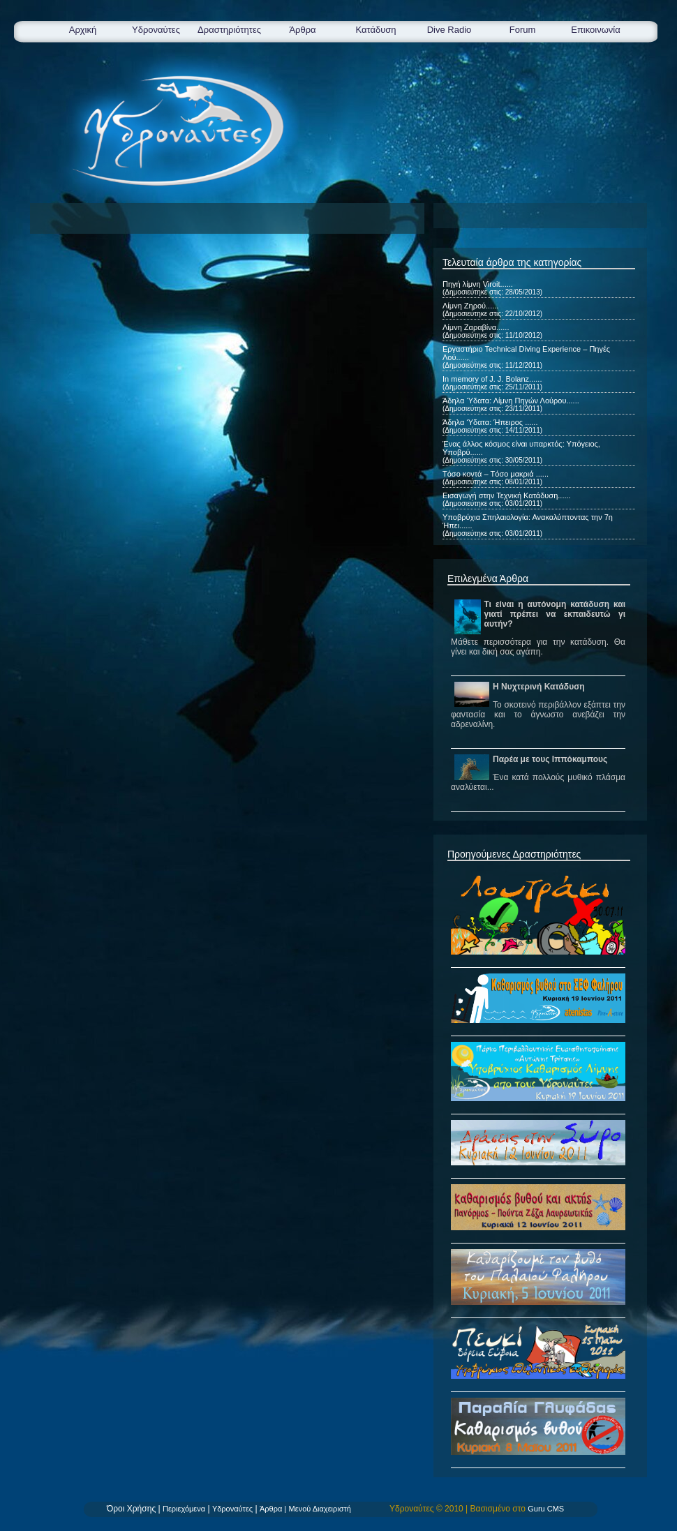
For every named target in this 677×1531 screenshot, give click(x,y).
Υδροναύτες (156, 29)
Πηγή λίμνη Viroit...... (477, 284)
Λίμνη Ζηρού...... (470, 305)
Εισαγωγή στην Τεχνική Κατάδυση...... (506, 495)
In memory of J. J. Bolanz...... (492, 379)
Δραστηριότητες (229, 29)
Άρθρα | (273, 1508)
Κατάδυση (375, 29)
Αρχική (83, 29)
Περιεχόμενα (184, 1508)
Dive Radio (449, 29)
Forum (522, 29)
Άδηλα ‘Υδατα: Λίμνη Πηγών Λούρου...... (510, 400)
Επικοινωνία (595, 29)
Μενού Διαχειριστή (320, 1508)
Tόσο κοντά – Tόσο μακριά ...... (495, 474)
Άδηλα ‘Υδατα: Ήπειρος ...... (489, 422)
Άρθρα (302, 29)
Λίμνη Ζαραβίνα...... (475, 327)
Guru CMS (546, 1508)
